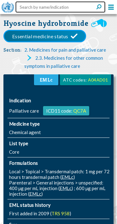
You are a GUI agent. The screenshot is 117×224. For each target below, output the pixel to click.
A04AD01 (98, 79)
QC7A (79, 111)
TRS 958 (60, 213)
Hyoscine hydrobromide (45, 23)
